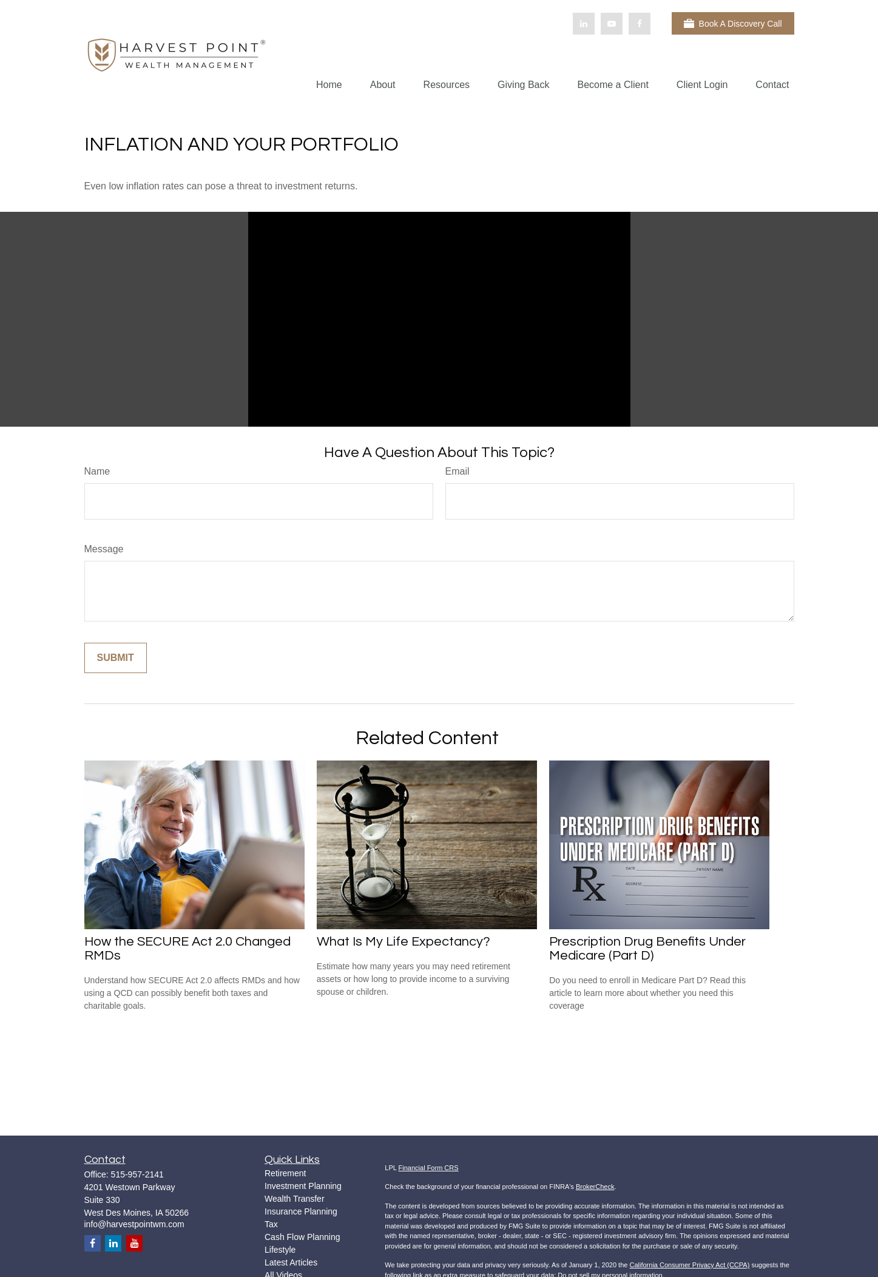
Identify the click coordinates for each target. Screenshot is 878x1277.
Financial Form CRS (429, 1167)
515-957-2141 (137, 1174)
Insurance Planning (301, 1211)
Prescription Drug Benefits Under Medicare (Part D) (647, 949)
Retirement (285, 1173)
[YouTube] (612, 24)
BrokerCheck (595, 1186)
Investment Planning (303, 1186)
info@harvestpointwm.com (134, 1224)
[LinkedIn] (584, 24)
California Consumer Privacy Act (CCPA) (689, 1265)
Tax (271, 1224)
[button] (329, 84)
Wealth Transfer (295, 1199)
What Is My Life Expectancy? (403, 942)
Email (457, 471)
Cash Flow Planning (302, 1237)
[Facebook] (639, 24)
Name (97, 471)
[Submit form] (115, 658)
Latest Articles (291, 1262)
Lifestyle (280, 1250)
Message (104, 549)
